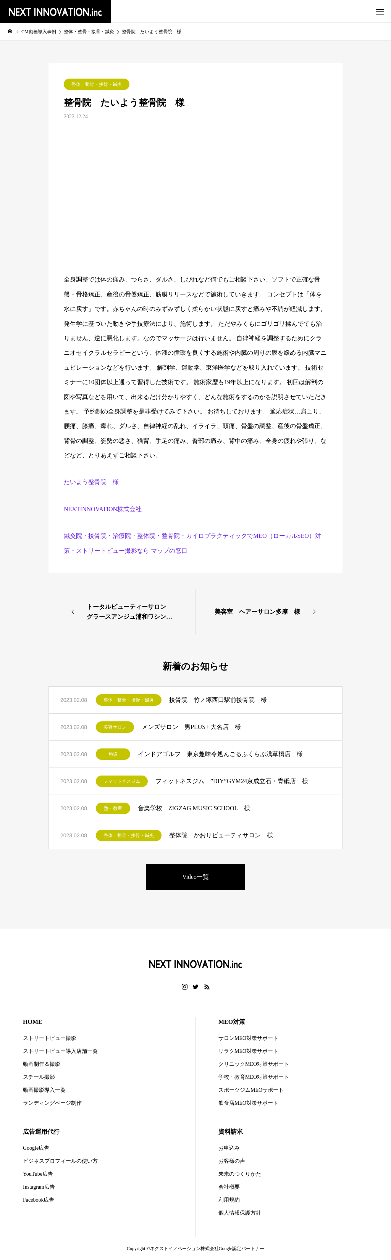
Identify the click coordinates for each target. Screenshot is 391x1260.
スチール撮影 (39, 1077)
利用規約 (229, 1200)
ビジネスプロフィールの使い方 (60, 1161)
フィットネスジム (121, 781)
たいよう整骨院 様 (91, 482)
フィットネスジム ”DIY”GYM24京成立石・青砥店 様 (231, 781)
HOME (32, 1022)
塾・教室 (113, 808)
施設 (113, 754)
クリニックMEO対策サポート (253, 1064)
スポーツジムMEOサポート (251, 1090)
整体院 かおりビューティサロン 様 (221, 835)
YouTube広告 (38, 1174)
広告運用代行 (41, 1131)
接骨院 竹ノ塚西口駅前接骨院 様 (218, 700)
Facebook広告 (38, 1200)
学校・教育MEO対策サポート (253, 1077)
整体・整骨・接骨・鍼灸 (96, 84)
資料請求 (230, 1131)
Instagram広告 (39, 1187)
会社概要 (229, 1187)
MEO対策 (231, 1022)
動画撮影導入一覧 (44, 1090)
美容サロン (114, 727)
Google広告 (36, 1148)
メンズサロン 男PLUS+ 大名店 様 (191, 727)
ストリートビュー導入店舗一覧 (60, 1051)
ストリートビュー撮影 (49, 1038)
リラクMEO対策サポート (248, 1051)
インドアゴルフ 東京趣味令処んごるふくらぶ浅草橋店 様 (220, 754)
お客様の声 (231, 1161)
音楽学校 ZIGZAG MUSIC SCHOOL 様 (194, 808)
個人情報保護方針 (239, 1213)
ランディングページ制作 (52, 1103)
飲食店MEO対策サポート (248, 1103)
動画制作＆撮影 (41, 1064)
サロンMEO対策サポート (248, 1038)
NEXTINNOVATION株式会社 (103, 509)
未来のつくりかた (239, 1174)
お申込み (229, 1148)
